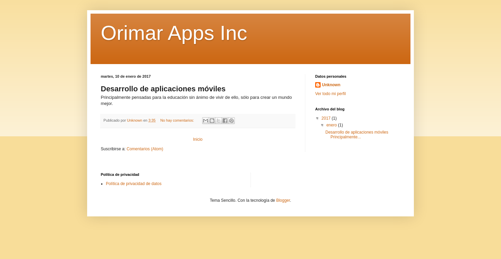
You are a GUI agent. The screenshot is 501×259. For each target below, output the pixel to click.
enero (332, 125)
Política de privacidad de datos (133, 183)
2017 (327, 118)
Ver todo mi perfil (330, 93)
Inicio (198, 139)
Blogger (283, 200)
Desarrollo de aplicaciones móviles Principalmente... (356, 134)
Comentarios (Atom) (145, 149)
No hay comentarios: (177, 120)
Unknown (331, 84)
